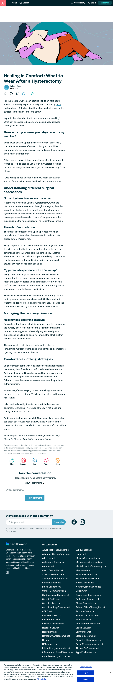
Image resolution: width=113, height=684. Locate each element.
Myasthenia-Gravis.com (87, 578)
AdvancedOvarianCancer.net (56, 554)
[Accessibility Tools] (77, 3)
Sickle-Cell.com (83, 627)
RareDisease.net (84, 619)
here (44, 453)
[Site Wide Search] (24, 3)
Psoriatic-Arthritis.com (87, 615)
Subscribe (105, 3)
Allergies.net (48, 558)
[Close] (110, 672)
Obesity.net (81, 590)
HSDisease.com (50, 644)
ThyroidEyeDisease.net (87, 648)
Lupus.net (81, 554)
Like (10, 461)
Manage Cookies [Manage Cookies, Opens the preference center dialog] (86, 667)
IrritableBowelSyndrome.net (56, 656)
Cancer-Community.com (54, 590)
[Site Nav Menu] (13, 3)
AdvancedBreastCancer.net (55, 549)
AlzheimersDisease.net (53, 562)
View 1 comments (35, 483)
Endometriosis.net (51, 619)
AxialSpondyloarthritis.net (55, 578)
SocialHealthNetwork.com (89, 640)
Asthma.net (48, 566)
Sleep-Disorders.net (85, 636)
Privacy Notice (52, 528)
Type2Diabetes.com (86, 652)
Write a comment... (15, 490)
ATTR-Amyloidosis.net (53, 574)
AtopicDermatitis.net (52, 570)
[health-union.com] (16, 544)
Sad (33, 461)
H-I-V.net (46, 640)
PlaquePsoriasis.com (86, 603)
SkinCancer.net (83, 631)
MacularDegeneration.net (88, 558)
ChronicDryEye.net (51, 599)
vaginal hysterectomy (37, 202)
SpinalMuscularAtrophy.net (89, 644)
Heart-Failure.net (50, 627)
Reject (85, 673)
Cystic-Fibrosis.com (52, 615)
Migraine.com (83, 570)
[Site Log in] (92, 3)
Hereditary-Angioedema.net (56, 636)
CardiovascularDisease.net (55, 595)
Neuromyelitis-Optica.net (88, 586)
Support (22, 461)
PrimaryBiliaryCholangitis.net (90, 607)
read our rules (28, 478)
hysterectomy (41, 142)
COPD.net (47, 611)
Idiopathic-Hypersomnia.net (56, 648)
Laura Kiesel (16, 86)
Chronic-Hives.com (51, 603)
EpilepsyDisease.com (53, 623)
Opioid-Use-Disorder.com (88, 595)
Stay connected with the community (29, 515)
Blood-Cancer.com (51, 586)
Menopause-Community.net (90, 562)
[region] (56, 672)
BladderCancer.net (51, 582)
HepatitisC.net (49, 631)
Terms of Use (11, 531)
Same (56, 461)
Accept (85, 679)
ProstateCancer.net (85, 611)
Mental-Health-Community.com (91, 566)
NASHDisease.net (85, 582)
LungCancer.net (84, 549)
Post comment (35, 498)
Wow (45, 461)
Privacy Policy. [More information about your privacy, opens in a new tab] (42, 679)
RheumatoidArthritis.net (88, 623)
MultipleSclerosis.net (86, 574)
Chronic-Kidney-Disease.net (56, 607)
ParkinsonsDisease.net (87, 599)
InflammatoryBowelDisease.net (58, 652)
